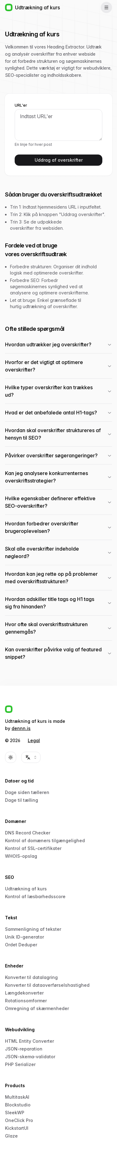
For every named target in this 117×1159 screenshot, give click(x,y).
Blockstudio (18, 1104)
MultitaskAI (17, 1097)
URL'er (21, 105)
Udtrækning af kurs (26, 888)
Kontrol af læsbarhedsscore (35, 896)
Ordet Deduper (21, 944)
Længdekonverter (24, 992)
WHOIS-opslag (21, 856)
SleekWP (14, 1112)
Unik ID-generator (24, 937)
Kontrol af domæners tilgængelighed (45, 840)
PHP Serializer (20, 1064)
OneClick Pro (19, 1120)
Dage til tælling (21, 800)
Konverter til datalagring (31, 977)
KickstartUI (16, 1128)
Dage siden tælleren (27, 792)
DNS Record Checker (27, 832)
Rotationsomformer (26, 1000)
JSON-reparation (23, 1048)
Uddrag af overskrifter (59, 160)
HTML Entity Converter (29, 1041)
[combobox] (31, 757)
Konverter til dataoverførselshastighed (47, 985)
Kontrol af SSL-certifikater (33, 848)
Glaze (11, 1135)
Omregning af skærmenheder (37, 1008)
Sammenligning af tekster (33, 929)
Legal (34, 740)
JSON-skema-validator (30, 1056)
